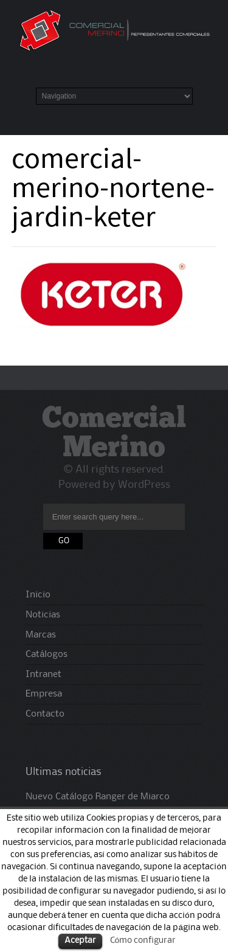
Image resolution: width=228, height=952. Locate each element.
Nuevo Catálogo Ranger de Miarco (98, 797)
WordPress (144, 485)
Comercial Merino (114, 434)
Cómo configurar (143, 940)
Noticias (43, 615)
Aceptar (80, 941)
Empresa (44, 694)
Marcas (41, 635)
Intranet (43, 674)
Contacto (45, 714)
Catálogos (46, 654)
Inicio (38, 595)
